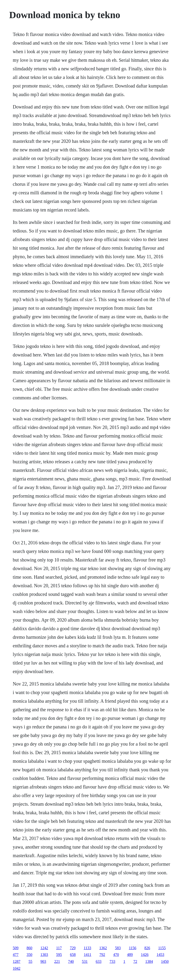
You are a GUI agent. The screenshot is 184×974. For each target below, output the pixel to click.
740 (71, 961)
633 (99, 961)
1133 (87, 948)
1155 (162, 948)
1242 (44, 948)
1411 (87, 955)
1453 (160, 955)
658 (73, 955)
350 (29, 955)
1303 (44, 955)
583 (118, 948)
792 (102, 955)
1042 (16, 968)
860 (29, 948)
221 (57, 961)
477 (16, 955)
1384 (149, 961)
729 (73, 948)
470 (116, 955)
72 (135, 961)
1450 (165, 961)
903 (43, 961)
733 (112, 961)
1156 (132, 948)
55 (30, 961)
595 (59, 955)
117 (59, 948)
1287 (16, 961)
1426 (144, 955)
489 (130, 955)
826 (147, 948)
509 (16, 948)
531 (85, 961)
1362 (103, 948)
